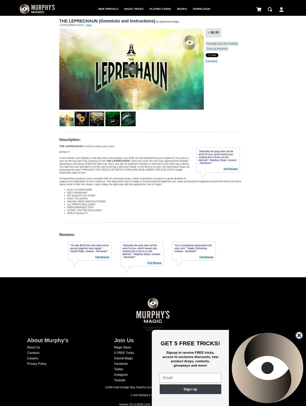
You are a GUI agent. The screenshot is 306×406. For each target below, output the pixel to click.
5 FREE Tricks (124, 352)
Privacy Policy (37, 363)
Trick (89, 25)
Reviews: (67, 235)
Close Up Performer (217, 48)
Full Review (231, 168)
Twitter (118, 369)
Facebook (121, 363)
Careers (32, 358)
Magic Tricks (133, 8)
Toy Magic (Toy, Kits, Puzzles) (222, 43)
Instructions (212, 61)
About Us (33, 347)
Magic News (122, 347)
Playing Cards (160, 8)
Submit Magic (123, 358)
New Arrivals (108, 8)
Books (182, 8)
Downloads (201, 8)
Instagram (121, 374)
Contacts (33, 352)
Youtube (119, 380)
